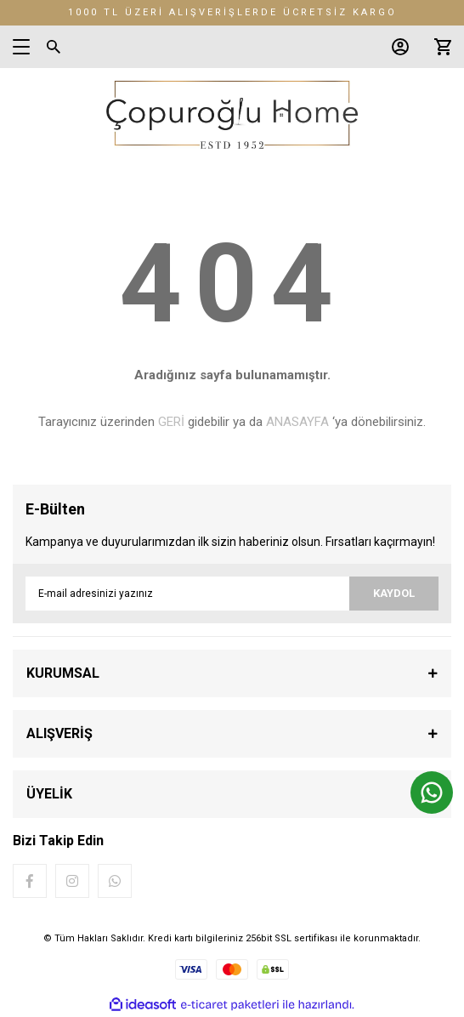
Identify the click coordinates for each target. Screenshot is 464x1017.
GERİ (171, 421)
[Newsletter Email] (232, 594)
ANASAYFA (297, 421)
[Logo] (231, 115)
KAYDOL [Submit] (394, 593)
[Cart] (438, 47)
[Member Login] (396, 47)
